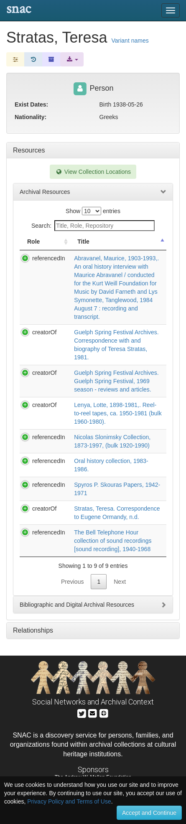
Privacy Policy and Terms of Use (69, 801)
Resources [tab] (29, 150)
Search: (93, 225)
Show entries (93, 211)
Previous (72, 581)
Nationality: (30, 117)
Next (120, 581)
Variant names (129, 40)
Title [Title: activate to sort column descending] (83, 241)
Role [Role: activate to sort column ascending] (33, 241)
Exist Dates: (31, 104)
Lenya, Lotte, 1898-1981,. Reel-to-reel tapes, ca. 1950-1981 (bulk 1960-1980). (117, 413)
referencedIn (48, 258)
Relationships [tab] (33, 630)
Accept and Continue (149, 812)
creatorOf (44, 332)
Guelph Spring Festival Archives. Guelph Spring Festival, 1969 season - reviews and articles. (116, 381)
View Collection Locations (93, 171)
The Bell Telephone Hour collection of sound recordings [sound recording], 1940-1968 (112, 540)
